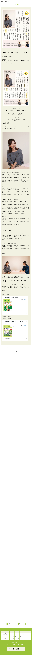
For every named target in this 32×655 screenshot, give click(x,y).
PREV (8, 347)
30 (22, 623)
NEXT (23, 347)
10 (17, 623)
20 (19, 623)
